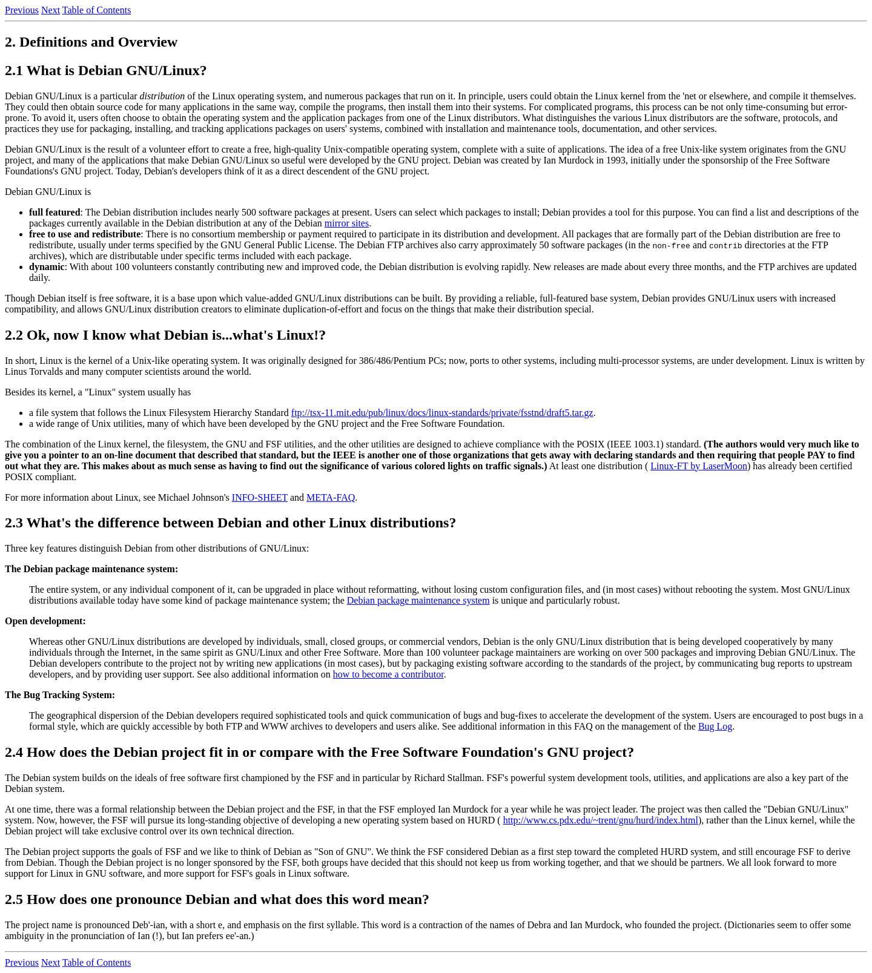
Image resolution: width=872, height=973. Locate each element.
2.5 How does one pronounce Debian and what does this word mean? (217, 899)
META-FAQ (330, 497)
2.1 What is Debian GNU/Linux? (106, 70)
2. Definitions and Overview (91, 42)
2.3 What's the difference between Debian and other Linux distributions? (230, 522)
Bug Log (715, 726)
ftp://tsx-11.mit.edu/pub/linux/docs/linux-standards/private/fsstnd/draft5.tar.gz (442, 412)
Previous (22, 10)
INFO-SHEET (260, 497)
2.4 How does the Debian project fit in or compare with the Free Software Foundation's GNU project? (319, 752)
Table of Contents (96, 10)
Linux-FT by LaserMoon (698, 466)
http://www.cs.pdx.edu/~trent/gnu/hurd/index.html (600, 820)
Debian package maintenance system (418, 600)
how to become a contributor (388, 674)
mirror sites (347, 223)
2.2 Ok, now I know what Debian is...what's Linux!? (165, 335)
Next (50, 10)
